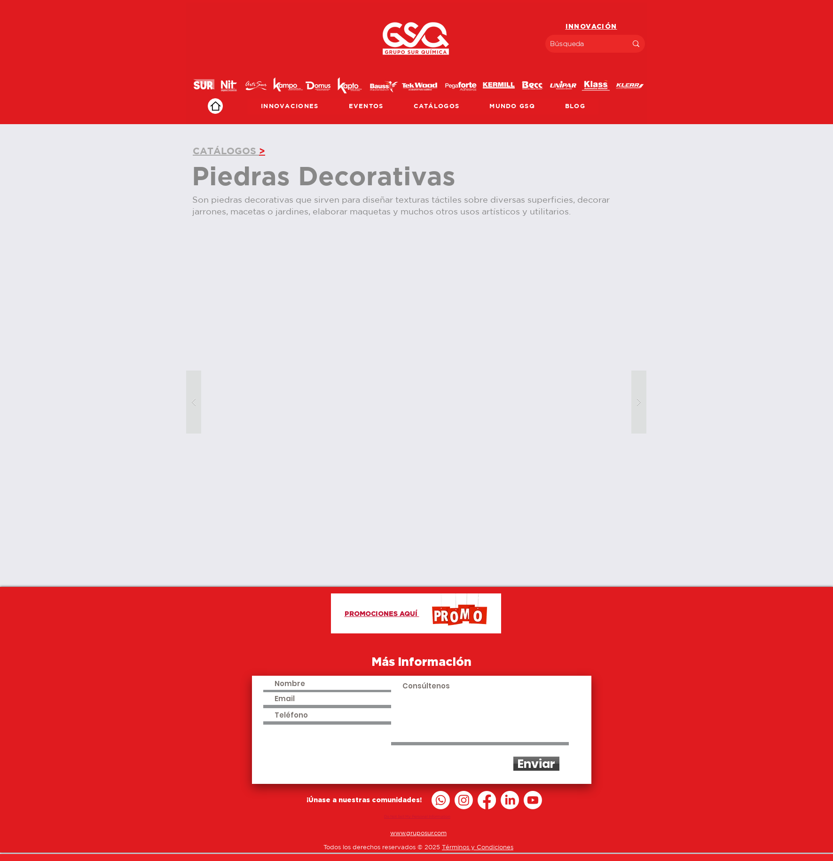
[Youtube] (533, 800)
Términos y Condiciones (477, 847)
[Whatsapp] (441, 800)
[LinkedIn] (510, 800)
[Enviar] (536, 764)
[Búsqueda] (581, 44)
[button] (416, 402)
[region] (416, 63)
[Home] (215, 106)
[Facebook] (487, 800)
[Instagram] (464, 800)
